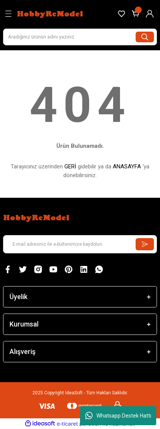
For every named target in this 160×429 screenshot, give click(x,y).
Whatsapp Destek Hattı (118, 415)
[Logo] (51, 13)
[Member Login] (150, 13)
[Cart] (135, 13)
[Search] (80, 37)
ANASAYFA (127, 166)
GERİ (70, 166)
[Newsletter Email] (80, 244)
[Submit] (145, 244)
